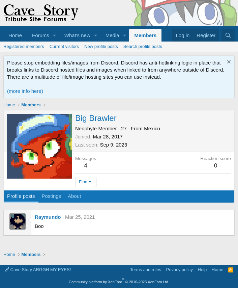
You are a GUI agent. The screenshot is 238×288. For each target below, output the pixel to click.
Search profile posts (142, 46)
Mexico (152, 128)
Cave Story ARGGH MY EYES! (38, 269)
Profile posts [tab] (21, 196)
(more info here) (25, 91)
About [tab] (74, 196)
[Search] (228, 35)
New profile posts (101, 46)
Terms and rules (145, 269)
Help (202, 269)
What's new (77, 35)
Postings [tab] (51, 196)
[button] (54, 35)
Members (145, 35)
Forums (40, 35)
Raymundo (48, 217)
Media (112, 35)
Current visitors (64, 46)
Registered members (23, 46)
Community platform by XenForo (119, 282)
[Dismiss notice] (228, 62)
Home (15, 35)
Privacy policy (179, 269)
